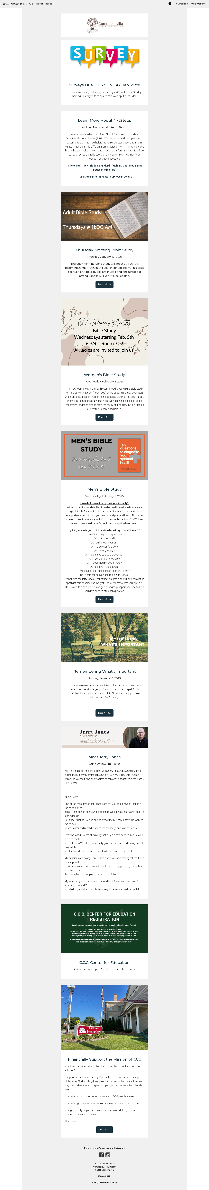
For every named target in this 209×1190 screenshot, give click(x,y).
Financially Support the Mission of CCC (104, 1059)
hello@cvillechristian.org (104, 1182)
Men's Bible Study (104, 489)
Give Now (104, 1129)
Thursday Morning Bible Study (104, 250)
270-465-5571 (104, 1176)
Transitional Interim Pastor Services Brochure (104, 176)
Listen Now (104, 712)
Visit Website (198, 3)
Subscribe (182, 3)
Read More (104, 284)
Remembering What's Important (104, 671)
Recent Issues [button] (45, 3)
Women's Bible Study (104, 374)
